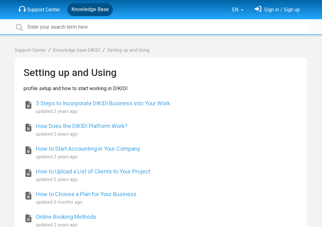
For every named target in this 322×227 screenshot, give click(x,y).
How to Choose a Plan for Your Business (86, 194)
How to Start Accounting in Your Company (88, 148)
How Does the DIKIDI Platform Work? (81, 126)
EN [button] (236, 10)
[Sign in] (277, 9)
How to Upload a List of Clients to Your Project (93, 171)
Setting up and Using (128, 50)
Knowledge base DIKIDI (76, 50)
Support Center (39, 9)
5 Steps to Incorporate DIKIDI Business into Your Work (103, 103)
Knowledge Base (90, 9)
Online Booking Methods (66, 216)
